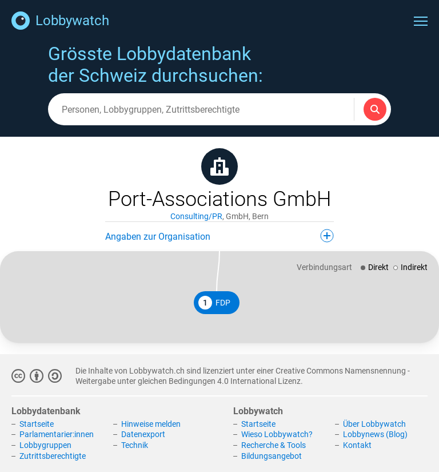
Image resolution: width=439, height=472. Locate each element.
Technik (134, 445)
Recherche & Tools (273, 445)
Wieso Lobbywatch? (277, 434)
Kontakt (357, 445)
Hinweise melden (151, 424)
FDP (214, 303)
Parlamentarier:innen (56, 434)
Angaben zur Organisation (219, 236)
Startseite (36, 424)
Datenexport (143, 434)
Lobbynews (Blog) (375, 434)
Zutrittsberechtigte (52, 456)
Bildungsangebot (271, 456)
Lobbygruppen (45, 445)
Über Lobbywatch (374, 424)
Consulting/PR (196, 216)
